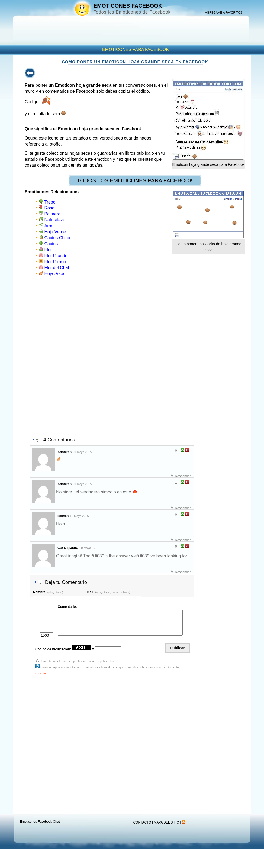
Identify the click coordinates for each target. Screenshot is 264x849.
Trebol (50, 202)
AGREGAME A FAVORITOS (223, 12)
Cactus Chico (57, 237)
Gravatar (41, 673)
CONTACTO (142, 822)
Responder (183, 476)
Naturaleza (54, 220)
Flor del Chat (56, 267)
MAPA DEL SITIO (166, 822)
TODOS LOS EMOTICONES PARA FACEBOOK (135, 180)
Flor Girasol (55, 261)
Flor (48, 249)
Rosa (49, 208)
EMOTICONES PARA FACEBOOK (135, 49)
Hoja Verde (55, 232)
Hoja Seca (54, 273)
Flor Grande (55, 255)
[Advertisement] (131, 270)
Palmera (52, 214)
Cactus (51, 243)
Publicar (177, 648)
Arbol (49, 226)
